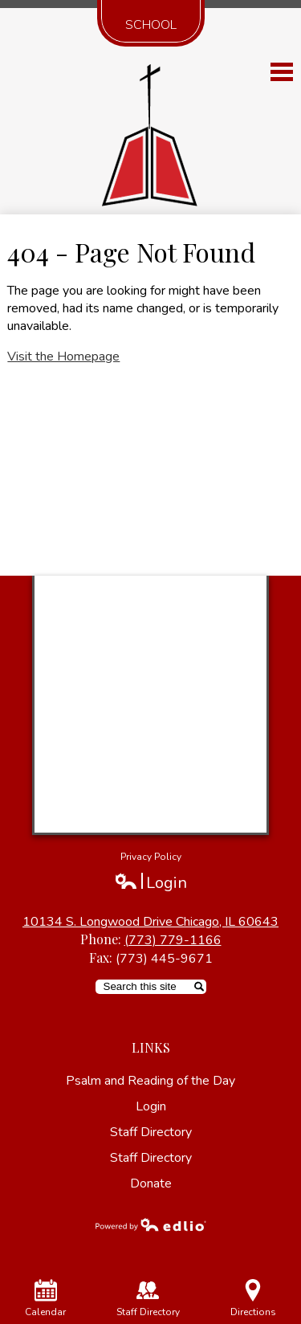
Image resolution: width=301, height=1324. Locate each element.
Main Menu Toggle (281, 72)
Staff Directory (151, 1132)
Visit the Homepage (63, 356)
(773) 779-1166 (173, 940)
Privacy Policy (150, 856)
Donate (151, 1183)
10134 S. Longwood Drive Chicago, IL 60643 (150, 922)
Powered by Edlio (151, 1224)
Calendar (45, 1298)
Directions (253, 1298)
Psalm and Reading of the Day (150, 1081)
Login (150, 883)
